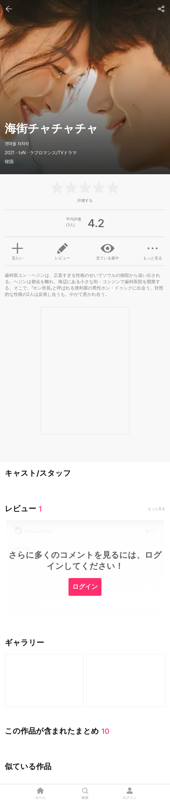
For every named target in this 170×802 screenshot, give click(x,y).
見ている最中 (107, 250)
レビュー (62, 250)
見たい (17, 250)
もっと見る (152, 250)
